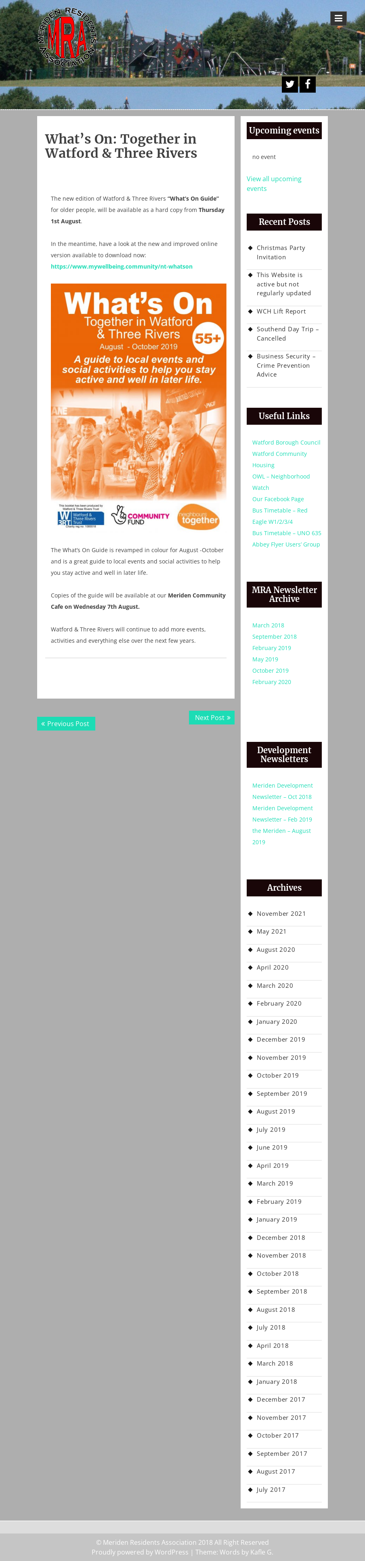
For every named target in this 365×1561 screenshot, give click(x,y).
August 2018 (276, 1309)
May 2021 (272, 931)
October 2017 (278, 1435)
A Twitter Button (290, 84)
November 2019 (281, 1057)
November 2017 (281, 1417)
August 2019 (276, 1111)
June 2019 (272, 1147)
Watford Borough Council (286, 442)
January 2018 (277, 1381)
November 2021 (281, 913)
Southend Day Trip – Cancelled (288, 333)
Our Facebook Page (278, 499)
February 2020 (271, 682)
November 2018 (281, 1255)
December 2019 (281, 1039)
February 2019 (271, 648)
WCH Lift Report (281, 311)
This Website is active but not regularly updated (284, 284)
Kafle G (261, 1552)
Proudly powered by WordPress (140, 1552)
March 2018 (268, 625)
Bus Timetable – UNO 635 (286, 533)
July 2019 (271, 1129)
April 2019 (273, 1165)
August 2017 (276, 1471)
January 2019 (277, 1219)
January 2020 (277, 1021)
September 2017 (282, 1453)
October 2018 (278, 1273)
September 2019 (282, 1093)
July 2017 (271, 1489)
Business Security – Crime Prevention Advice (286, 365)
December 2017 (281, 1399)
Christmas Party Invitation (281, 252)
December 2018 (281, 1237)
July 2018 (271, 1327)
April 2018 (273, 1345)
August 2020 (276, 949)
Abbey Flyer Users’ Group (286, 544)
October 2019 (270, 670)
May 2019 (265, 659)
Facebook (308, 84)
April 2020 (273, 967)
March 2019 (275, 1183)
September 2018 (274, 636)
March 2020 (275, 985)
